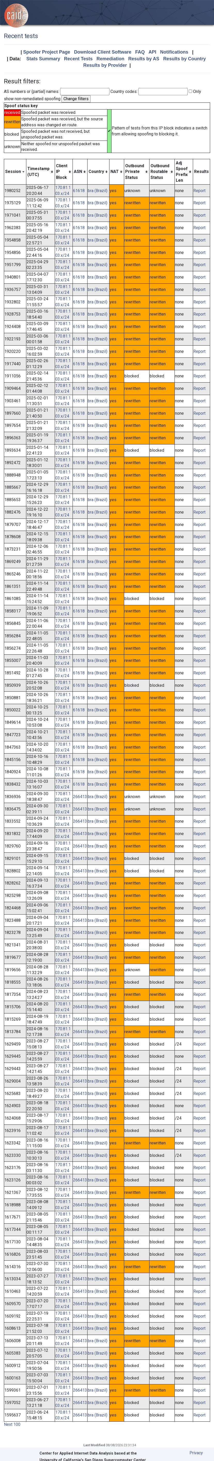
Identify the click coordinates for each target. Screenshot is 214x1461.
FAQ (140, 52)
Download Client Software (102, 52)
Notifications (174, 52)
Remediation (110, 58)
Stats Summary (43, 58)
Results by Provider (105, 65)
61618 (79, 190)
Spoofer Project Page (46, 52)
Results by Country (184, 58)
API (152, 52)
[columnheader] (15, 172)
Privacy (196, 1452)
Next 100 (12, 1424)
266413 (80, 796)
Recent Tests (78, 58)
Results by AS (143, 58)
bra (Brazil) (97, 190)
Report (199, 190)
